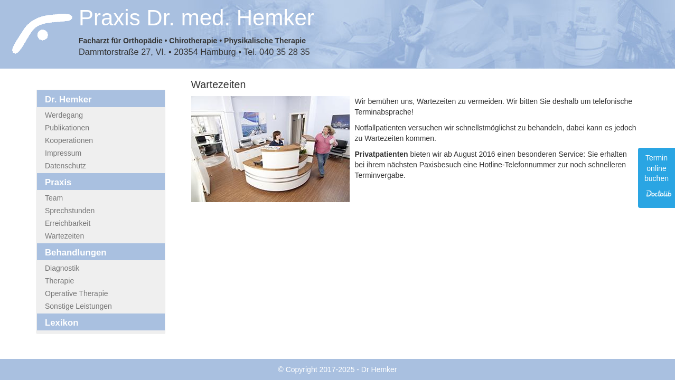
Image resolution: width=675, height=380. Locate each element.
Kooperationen (69, 140)
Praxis (58, 182)
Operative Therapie (76, 293)
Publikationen (67, 128)
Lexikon (61, 323)
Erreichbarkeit (67, 223)
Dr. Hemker (68, 99)
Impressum (63, 153)
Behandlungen (76, 253)
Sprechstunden (70, 210)
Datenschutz (65, 166)
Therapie (59, 281)
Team (54, 198)
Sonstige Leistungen (78, 306)
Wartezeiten (64, 236)
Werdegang (64, 115)
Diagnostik (62, 268)
